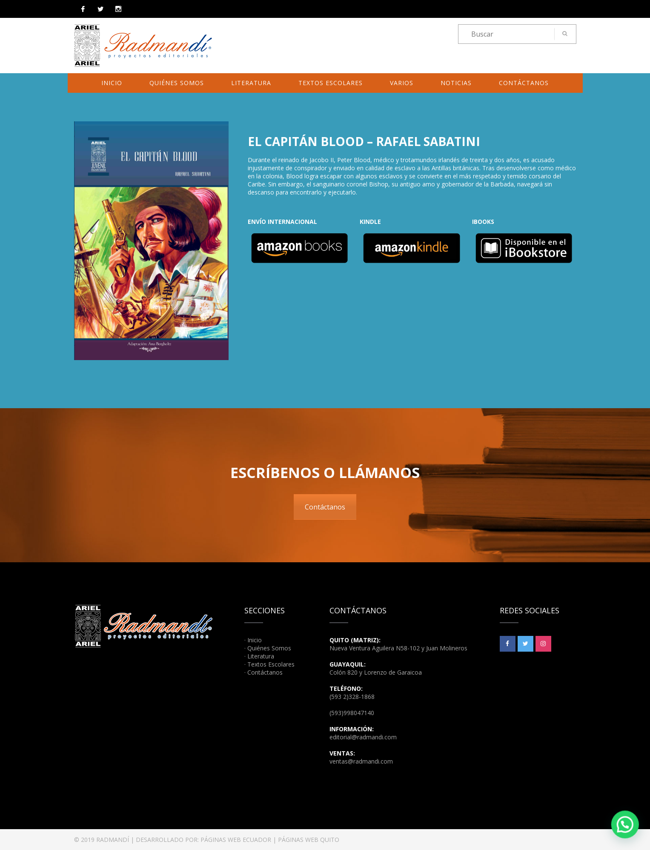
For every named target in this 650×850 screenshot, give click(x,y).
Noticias (456, 83)
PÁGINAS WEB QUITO (308, 840)
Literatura (251, 83)
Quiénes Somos (176, 83)
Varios (401, 83)
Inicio (111, 83)
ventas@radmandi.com (361, 761)
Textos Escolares (330, 83)
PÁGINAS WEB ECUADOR (235, 840)
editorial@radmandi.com (363, 737)
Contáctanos (524, 83)
